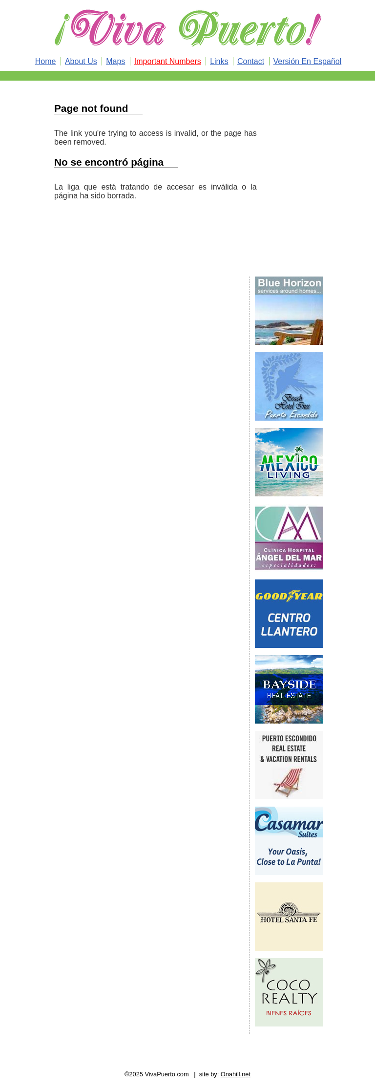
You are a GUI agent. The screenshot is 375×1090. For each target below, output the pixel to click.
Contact (250, 61)
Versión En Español (307, 61)
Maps (115, 61)
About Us (81, 61)
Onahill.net (235, 1074)
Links (219, 61)
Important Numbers (167, 61)
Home (45, 61)
